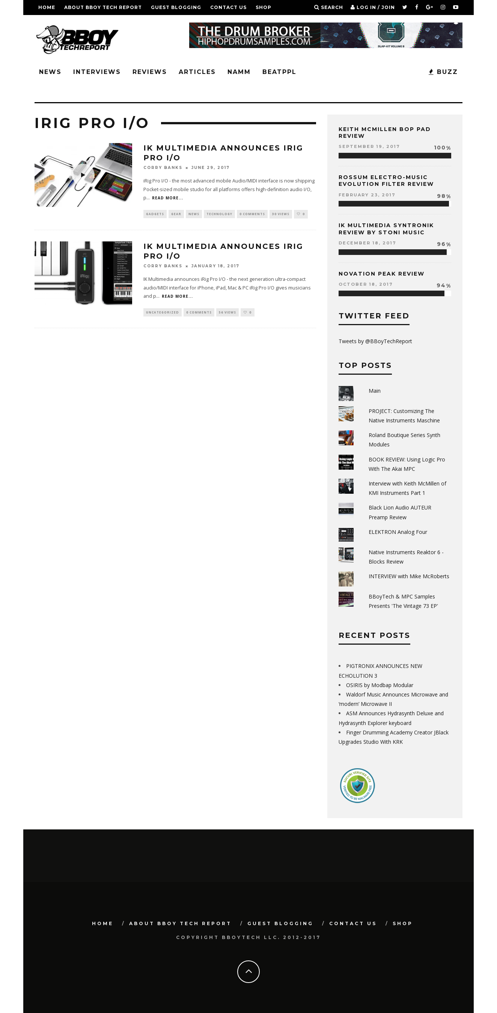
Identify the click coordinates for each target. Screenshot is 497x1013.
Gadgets (155, 214)
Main (375, 390)
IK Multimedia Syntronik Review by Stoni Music (386, 228)
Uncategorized (162, 313)
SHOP (263, 7)
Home (46, 7)
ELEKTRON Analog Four (398, 531)
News (50, 71)
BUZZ (443, 71)
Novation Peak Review (382, 273)
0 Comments (252, 214)
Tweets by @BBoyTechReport (375, 341)
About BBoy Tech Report (103, 7)
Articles (197, 71)
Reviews (150, 71)
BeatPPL (279, 71)
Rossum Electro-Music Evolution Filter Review (386, 180)
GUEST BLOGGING (176, 7)
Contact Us (228, 7)
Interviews (97, 71)
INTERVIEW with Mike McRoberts (409, 576)
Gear (176, 214)
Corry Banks (162, 167)
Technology (219, 214)
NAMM (239, 71)
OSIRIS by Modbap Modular (379, 685)
